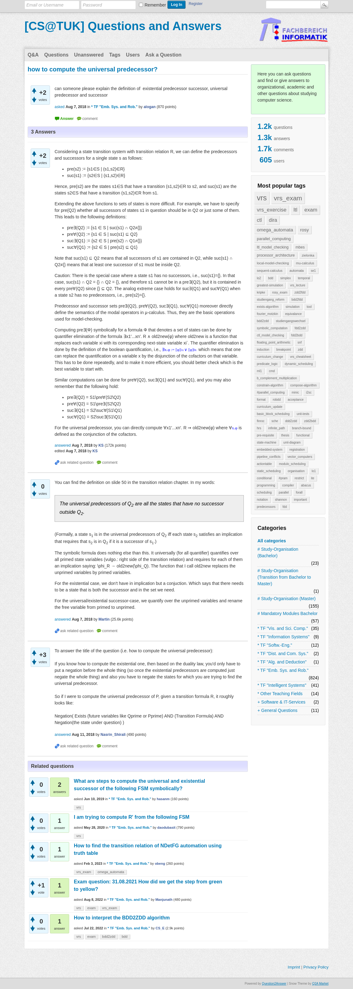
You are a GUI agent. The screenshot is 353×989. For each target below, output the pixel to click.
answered (63, 445)
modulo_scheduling (292, 464)
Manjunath (163, 899)
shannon (281, 499)
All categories (271, 540)
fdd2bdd (296, 335)
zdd (300, 349)
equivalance (293, 314)
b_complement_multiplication (277, 378)
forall (299, 492)
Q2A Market (320, 983)
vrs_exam (288, 198)
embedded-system (269, 449)
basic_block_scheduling (273, 414)
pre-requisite (265, 435)
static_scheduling (269, 471)
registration (297, 449)
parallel (284, 492)
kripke (261, 292)
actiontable (264, 464)
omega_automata (275, 229)
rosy (304, 229)
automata (296, 270)
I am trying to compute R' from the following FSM (132, 817)
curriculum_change (270, 356)
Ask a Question (163, 54)
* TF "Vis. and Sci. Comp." (282, 628)
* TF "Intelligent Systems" (281, 685)
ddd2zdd (291, 421)
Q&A (33, 54)
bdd (270, 278)
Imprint (294, 967)
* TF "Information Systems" (283, 636)
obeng (160, 863)
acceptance (295, 399)
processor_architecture (276, 255)
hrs (259, 428)
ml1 (259, 371)
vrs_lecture (297, 285)
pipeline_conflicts (268, 456)
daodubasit (166, 827)
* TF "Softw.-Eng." (274, 645)
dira (273, 220)
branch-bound (301, 428)
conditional (264, 478)
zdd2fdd (300, 292)
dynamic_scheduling (299, 364)
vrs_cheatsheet (300, 356)
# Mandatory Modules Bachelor (287, 613)
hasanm (163, 799)
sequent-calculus (270, 270)
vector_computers (300, 456)
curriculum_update (269, 406)
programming (266, 485)
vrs (262, 198)
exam (310, 210)
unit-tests (303, 414)
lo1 (314, 471)
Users (133, 54)
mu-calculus (305, 263)
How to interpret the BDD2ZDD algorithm (122, 917)
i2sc (308, 392)
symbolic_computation (272, 328)
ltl (295, 210)
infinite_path (276, 428)
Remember (155, 5)
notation (262, 499)
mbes (300, 247)
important (300, 499)
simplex (285, 278)
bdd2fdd (297, 299)
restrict (299, 478)
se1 (313, 270)
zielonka (308, 255)
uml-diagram (292, 442)
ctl (259, 220)
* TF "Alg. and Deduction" (281, 661)
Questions (56, 54)
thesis (285, 435)
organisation (296, 471)
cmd (272, 371)
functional (303, 435)
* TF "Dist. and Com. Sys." (282, 653)
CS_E (160, 928)
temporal (304, 278)
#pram (283, 478)
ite (313, 478)
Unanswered (89, 54)
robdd (277, 399)
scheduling (264, 492)
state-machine (266, 442)
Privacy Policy (315, 967)
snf (299, 342)
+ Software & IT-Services (281, 702)
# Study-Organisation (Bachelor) (277, 552)
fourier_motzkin (267, 314)
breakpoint (283, 349)
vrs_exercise (271, 210)
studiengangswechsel (291, 321)
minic (295, 392)
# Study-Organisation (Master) (286, 598)
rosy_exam (279, 292)
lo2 (259, 278)
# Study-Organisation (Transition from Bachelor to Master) (284, 577)
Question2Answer (274, 983)
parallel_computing (274, 238)
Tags (114, 54)
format (261, 399)
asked (60, 107)
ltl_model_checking (272, 247)
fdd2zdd (300, 328)
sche (274, 421)
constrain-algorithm (270, 385)
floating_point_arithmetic (273, 342)
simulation (293, 306)
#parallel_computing (271, 392)
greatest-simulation (270, 285)
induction (263, 349)
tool (309, 306)
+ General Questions (277, 710)
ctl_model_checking (270, 335)
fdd (285, 506)
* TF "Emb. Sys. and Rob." (283, 670)
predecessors (266, 506)
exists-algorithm (268, 306)
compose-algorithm (303, 385)
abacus (306, 485)
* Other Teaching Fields (279, 693)
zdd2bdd (310, 421)
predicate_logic (267, 364)
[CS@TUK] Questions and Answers (123, 26)
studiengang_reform (270, 299)
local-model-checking (273, 263)
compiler (288, 485)
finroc (260, 421)
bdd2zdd (263, 321)
